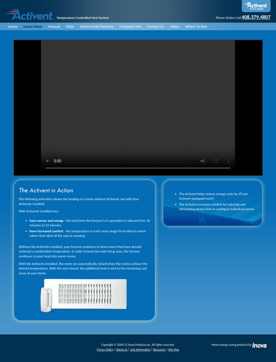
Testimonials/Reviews (96, 26)
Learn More (32, 26)
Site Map (173, 349)
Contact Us (155, 26)
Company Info (130, 26)
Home (13, 26)
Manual (54, 26)
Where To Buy (196, 26)
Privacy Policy (105, 349)
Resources (159, 349)
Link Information (140, 349)
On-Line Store (256, 6)
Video (174, 26)
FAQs (70, 26)
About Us (121, 349)
